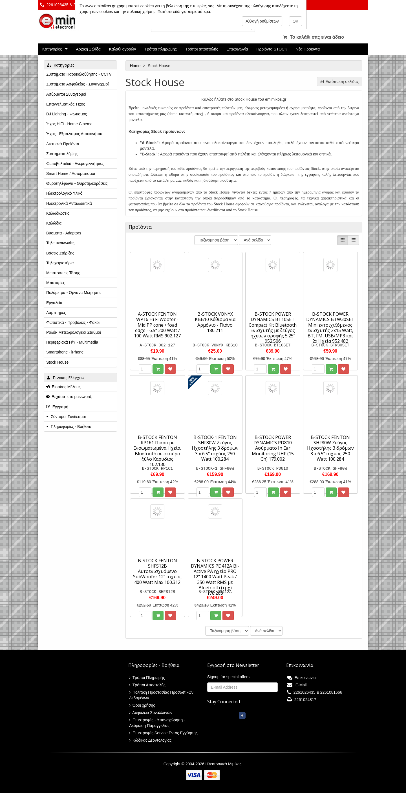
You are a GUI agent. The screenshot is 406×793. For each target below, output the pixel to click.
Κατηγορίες (52, 49)
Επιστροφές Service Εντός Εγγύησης (163, 733)
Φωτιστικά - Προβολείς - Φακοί (73, 322)
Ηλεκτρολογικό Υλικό (64, 193)
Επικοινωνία (237, 49)
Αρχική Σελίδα (88, 49)
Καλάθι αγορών (122, 49)
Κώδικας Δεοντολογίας (150, 740)
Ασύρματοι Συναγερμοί (66, 94)
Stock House (57, 362)
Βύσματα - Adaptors (63, 233)
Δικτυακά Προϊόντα (62, 144)
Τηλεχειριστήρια (60, 263)
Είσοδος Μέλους (63, 387)
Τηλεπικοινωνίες (60, 243)
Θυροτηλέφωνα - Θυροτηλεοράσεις (76, 183)
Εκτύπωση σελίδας (340, 81)
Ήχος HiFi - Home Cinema (69, 124)
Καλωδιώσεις (57, 213)
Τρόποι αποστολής (201, 49)
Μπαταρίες (55, 282)
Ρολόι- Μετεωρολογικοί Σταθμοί (73, 332)
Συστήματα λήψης (62, 153)
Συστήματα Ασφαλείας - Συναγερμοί (77, 84)
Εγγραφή (57, 407)
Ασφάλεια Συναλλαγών (150, 712)
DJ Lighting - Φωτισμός (66, 114)
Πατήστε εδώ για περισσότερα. (184, 11)
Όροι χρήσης (142, 705)
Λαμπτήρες (56, 312)
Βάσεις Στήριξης (60, 253)
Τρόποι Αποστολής (147, 685)
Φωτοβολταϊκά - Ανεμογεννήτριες (75, 163)
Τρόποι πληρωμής (160, 49)
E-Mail (296, 685)
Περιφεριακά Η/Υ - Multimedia (72, 342)
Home (136, 65)
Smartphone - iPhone (64, 352)
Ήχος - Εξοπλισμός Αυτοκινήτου (74, 133)
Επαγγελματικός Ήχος (65, 104)
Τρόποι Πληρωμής (147, 677)
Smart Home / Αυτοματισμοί (70, 173)
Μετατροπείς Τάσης (63, 273)
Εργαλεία (54, 302)
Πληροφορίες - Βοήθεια (71, 426)
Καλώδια (53, 223)
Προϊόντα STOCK (271, 49)
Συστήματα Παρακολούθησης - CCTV (79, 74)
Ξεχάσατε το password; (69, 396)
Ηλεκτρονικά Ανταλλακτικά (69, 203)
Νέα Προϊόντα (308, 49)
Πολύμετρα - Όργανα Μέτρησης (74, 292)
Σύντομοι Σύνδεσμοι (68, 416)
